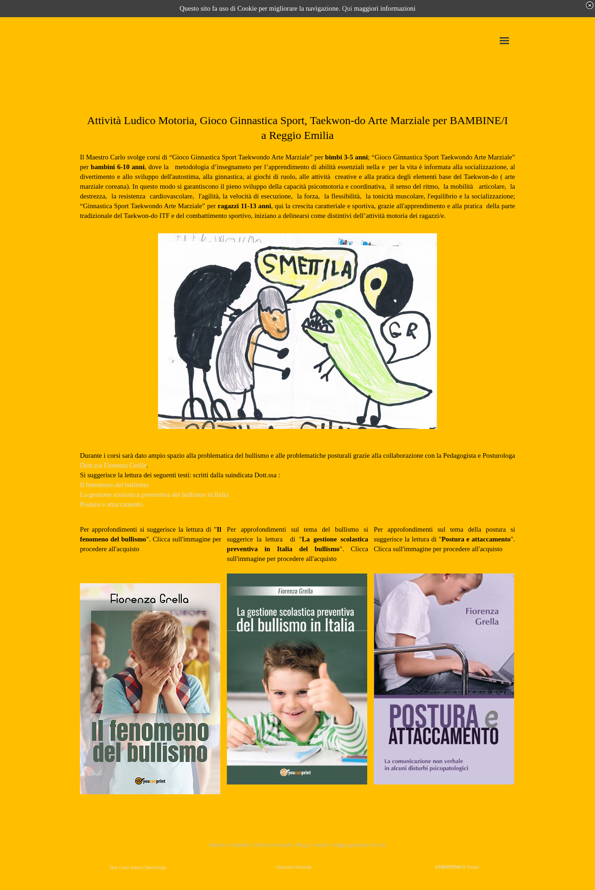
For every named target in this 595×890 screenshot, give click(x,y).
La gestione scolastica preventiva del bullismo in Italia (154, 494)
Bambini (240, 845)
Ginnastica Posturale (293, 867)
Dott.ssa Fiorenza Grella (113, 465)
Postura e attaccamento (111, 504)
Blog (302, 845)
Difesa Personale (273, 845)
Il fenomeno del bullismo (114, 484)
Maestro (218, 845)
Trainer (457, 867)
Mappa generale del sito (359, 845)
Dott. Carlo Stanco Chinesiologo (138, 867)
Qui (347, 8)
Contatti (320, 845)
